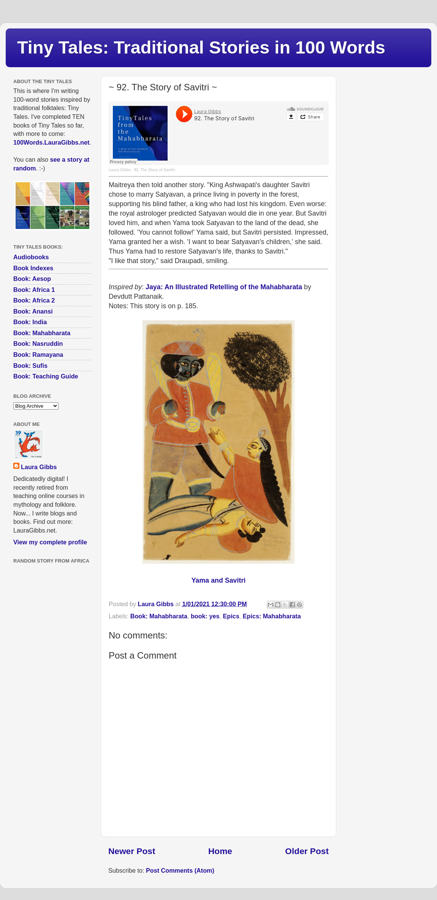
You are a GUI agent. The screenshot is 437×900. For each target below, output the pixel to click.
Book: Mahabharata (158, 616)
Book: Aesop (32, 278)
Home (220, 851)
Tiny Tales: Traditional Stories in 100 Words (201, 47)
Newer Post (131, 851)
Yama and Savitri (219, 580)
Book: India (30, 321)
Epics (231, 616)
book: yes (205, 616)
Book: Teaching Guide (45, 376)
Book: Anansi (33, 311)
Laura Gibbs (120, 170)
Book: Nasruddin (38, 343)
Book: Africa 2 (34, 300)
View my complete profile (50, 542)
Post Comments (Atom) (180, 870)
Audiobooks (31, 257)
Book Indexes (33, 268)
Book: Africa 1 (34, 289)
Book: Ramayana (38, 354)
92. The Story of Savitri (154, 170)
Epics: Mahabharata (272, 616)
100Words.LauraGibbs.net (51, 142)
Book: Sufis (30, 365)
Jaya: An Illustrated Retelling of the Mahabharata (224, 287)
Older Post (307, 851)
